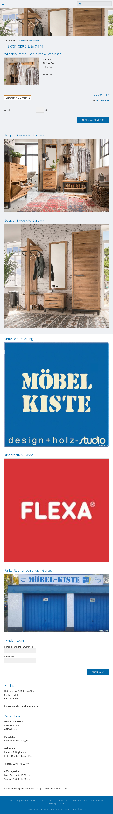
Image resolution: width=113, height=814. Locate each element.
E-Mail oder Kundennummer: (18, 646)
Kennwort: (9, 656)
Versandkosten (102, 100)
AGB (33, 800)
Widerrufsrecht (46, 800)
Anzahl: (8, 109)
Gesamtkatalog (80, 800)
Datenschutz (63, 800)
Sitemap (52, 803)
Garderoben (34, 40)
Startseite (22, 40)
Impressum (22, 800)
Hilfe (62, 803)
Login (10, 800)
